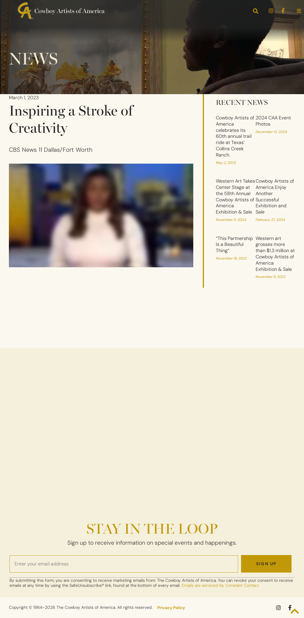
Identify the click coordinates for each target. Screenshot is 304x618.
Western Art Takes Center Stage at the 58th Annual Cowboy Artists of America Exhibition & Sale (235, 196)
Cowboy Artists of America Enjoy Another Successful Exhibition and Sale (275, 196)
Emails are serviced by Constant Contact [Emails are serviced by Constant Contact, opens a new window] (220, 585)
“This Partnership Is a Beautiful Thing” (234, 244)
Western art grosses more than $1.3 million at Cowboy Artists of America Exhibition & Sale (275, 253)
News (33, 57)
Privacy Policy (171, 607)
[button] (299, 11)
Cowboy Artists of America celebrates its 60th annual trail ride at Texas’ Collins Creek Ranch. (235, 136)
